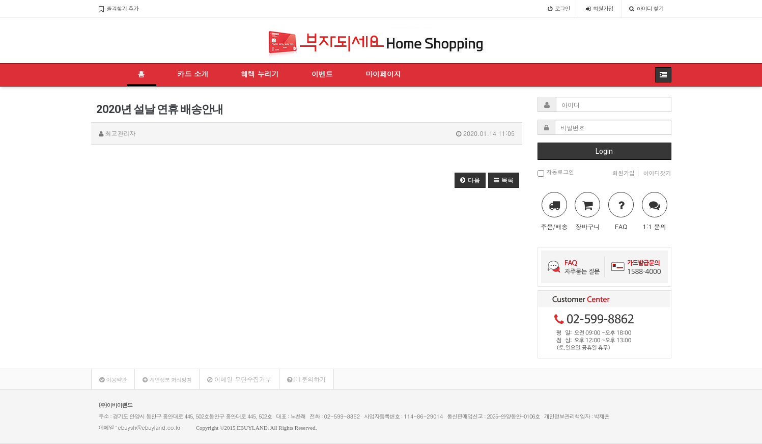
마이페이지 (383, 74)
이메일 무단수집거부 (239, 379)
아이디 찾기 (646, 8)
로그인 (559, 8)
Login (604, 151)
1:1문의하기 (306, 379)
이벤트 (322, 74)
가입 (599, 8)
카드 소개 (193, 74)
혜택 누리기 (260, 74)
